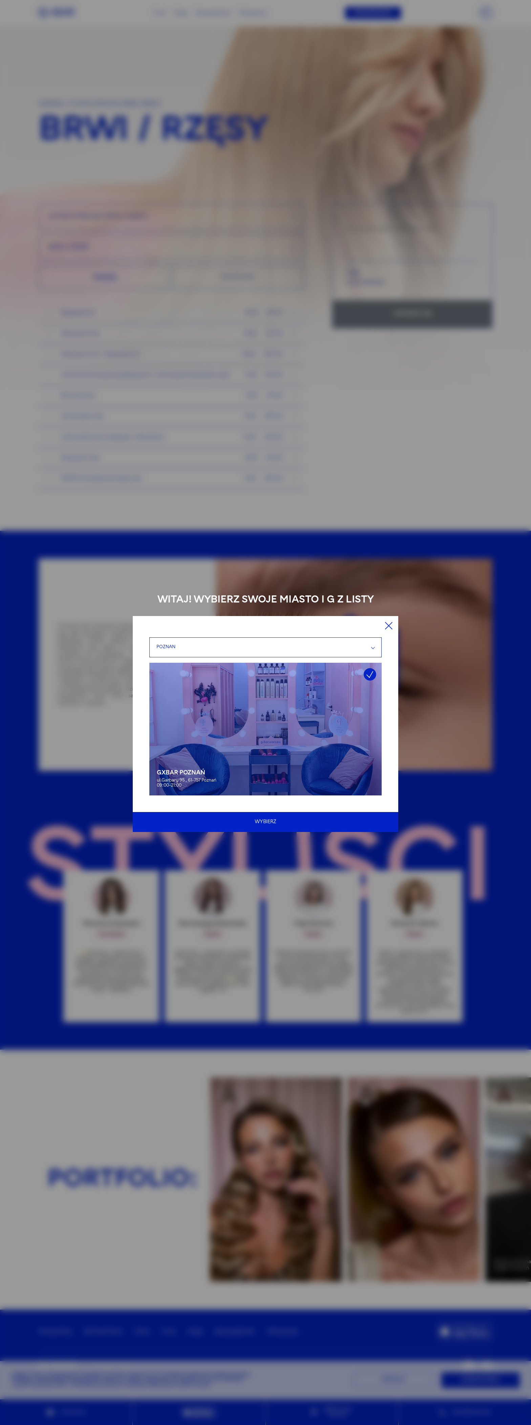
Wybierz (265, 821)
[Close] (388, 625)
